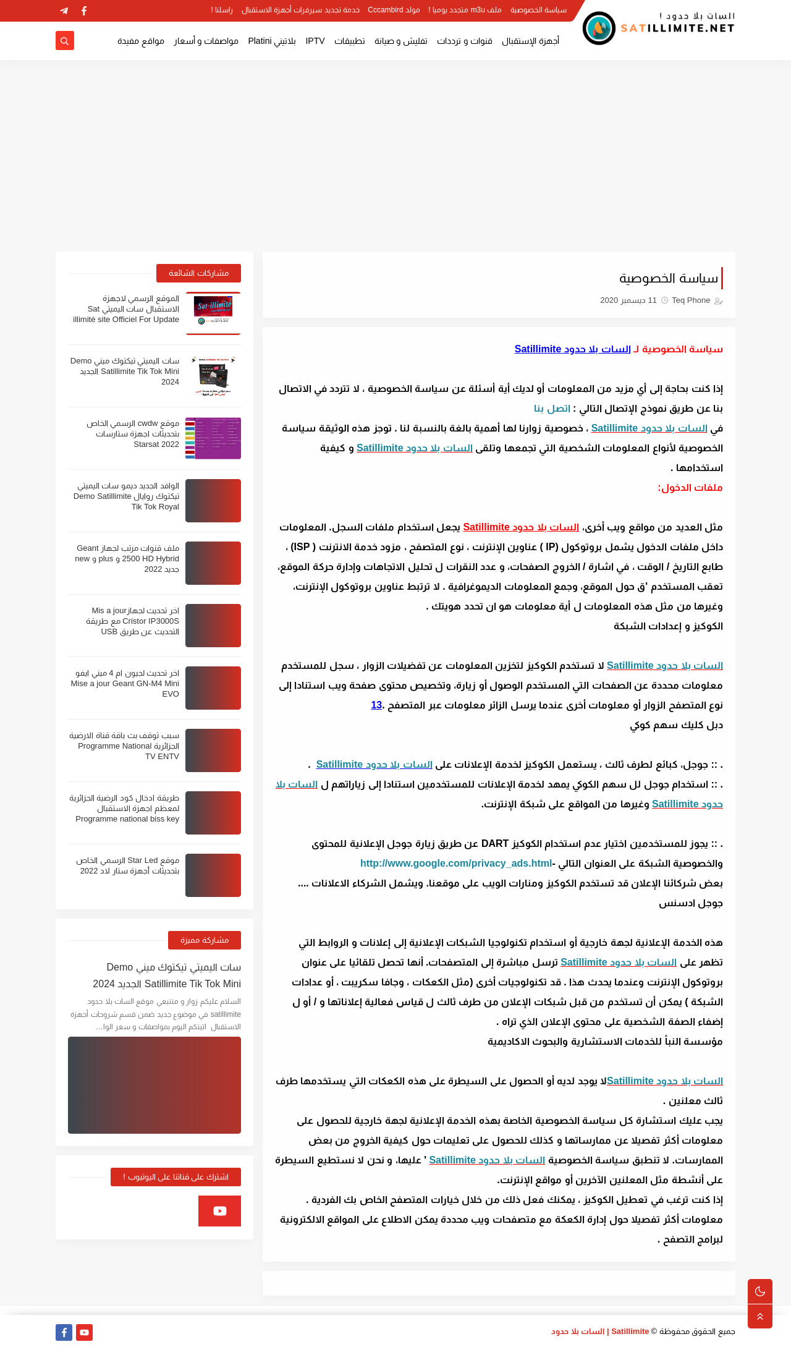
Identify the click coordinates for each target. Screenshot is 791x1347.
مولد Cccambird (394, 10)
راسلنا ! (222, 10)
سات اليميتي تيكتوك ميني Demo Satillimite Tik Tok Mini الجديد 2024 (124, 371)
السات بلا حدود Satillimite (649, 428)
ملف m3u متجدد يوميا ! (465, 10)
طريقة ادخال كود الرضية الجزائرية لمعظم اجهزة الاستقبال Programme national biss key (124, 808)
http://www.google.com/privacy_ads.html (456, 863)
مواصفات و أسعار (206, 41)
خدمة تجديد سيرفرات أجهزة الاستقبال (301, 10)
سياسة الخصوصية (538, 10)
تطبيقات (349, 41)
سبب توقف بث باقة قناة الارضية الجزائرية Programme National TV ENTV (124, 746)
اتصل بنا (552, 408)
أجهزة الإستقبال (530, 41)
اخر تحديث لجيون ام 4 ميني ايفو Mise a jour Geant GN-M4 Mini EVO (124, 683)
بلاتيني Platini (272, 41)
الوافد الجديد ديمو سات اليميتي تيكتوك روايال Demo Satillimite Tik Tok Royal (126, 496)
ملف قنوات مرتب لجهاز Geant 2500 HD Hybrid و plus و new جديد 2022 (127, 558)
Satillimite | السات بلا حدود (600, 1331)
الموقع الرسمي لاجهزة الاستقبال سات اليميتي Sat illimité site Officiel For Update (126, 309)
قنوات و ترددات (465, 41)
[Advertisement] (395, 155)
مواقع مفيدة (140, 41)
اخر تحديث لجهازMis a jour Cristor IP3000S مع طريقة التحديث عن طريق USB (132, 621)
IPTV (314, 41)
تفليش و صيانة (401, 41)
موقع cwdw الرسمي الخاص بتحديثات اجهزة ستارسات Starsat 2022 (133, 434)
